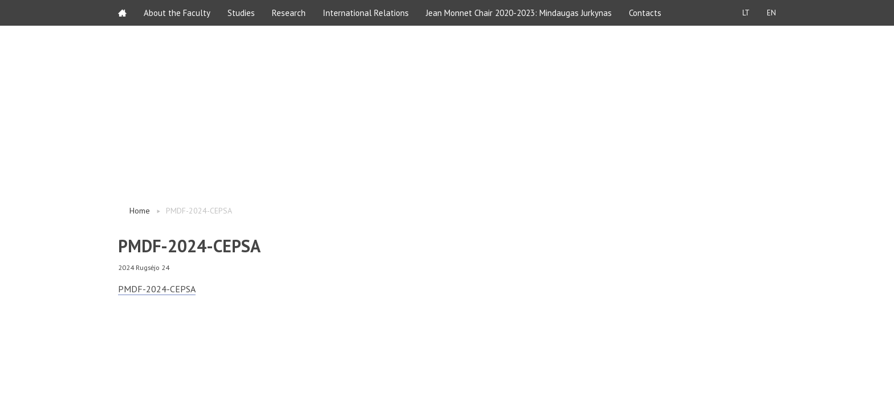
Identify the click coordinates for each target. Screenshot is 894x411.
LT (746, 13)
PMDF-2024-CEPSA (157, 289)
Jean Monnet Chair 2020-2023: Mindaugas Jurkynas (519, 12)
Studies (241, 12)
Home (139, 211)
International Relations (366, 12)
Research (289, 12)
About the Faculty (177, 12)
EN (771, 13)
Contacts (645, 12)
